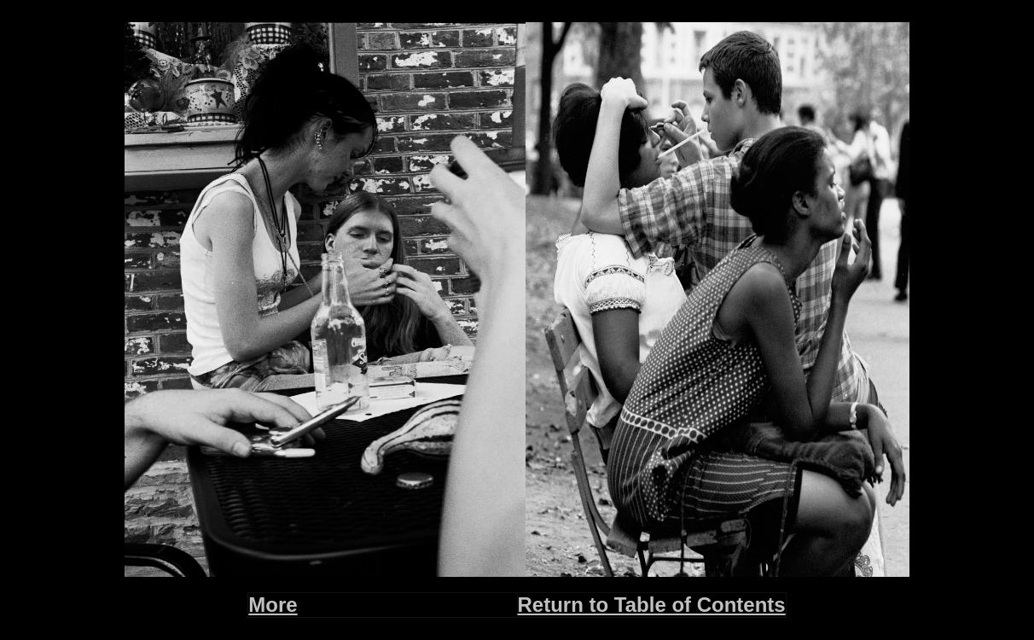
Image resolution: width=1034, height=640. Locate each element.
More (272, 604)
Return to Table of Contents (652, 604)
